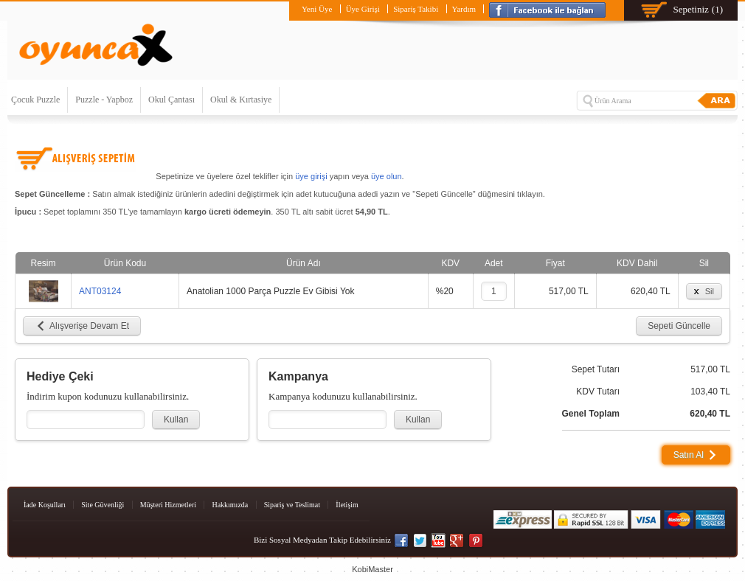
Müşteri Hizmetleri (168, 505)
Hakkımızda (230, 505)
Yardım (464, 8)
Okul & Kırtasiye (240, 99)
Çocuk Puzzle (35, 99)
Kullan (176, 419)
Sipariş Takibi (415, 8)
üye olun (386, 176)
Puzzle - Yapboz (104, 99)
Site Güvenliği (102, 505)
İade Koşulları (45, 505)
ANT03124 (100, 291)
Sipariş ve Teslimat (292, 505)
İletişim (347, 505)
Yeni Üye (317, 8)
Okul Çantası (171, 99)
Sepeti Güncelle (679, 326)
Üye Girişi (363, 8)
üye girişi (311, 176)
